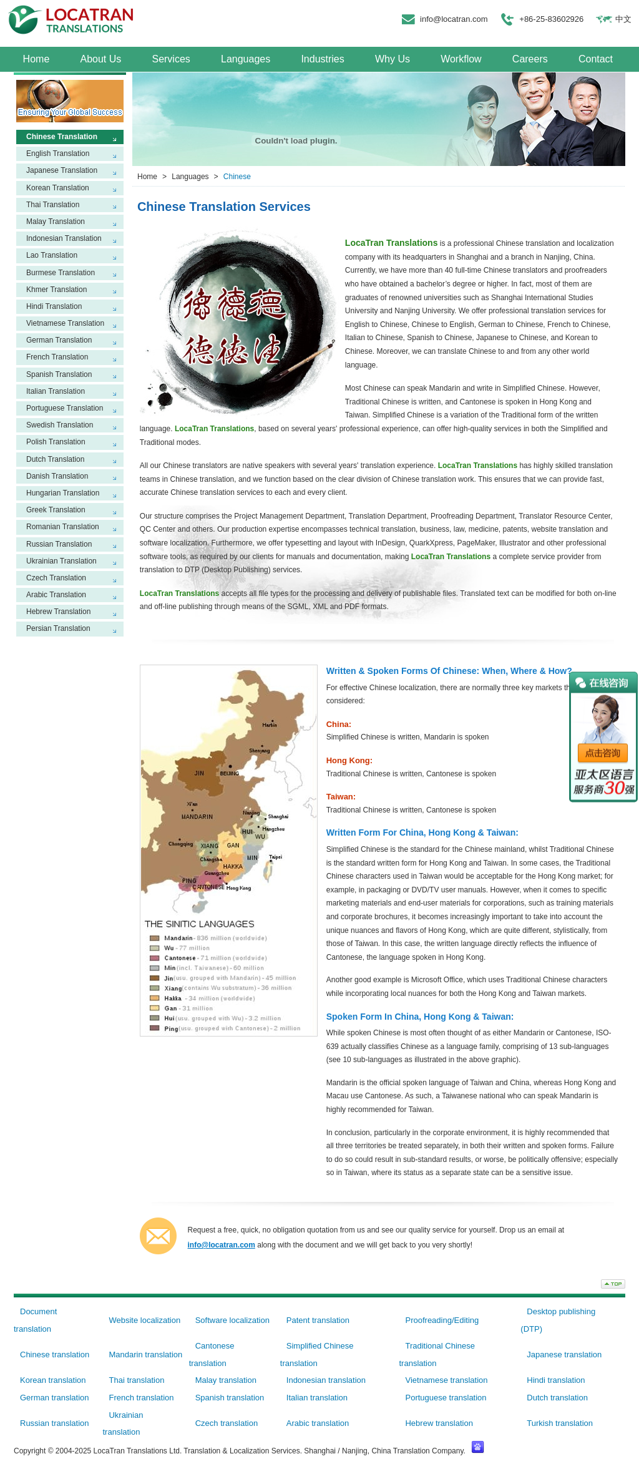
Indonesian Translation (64, 238)
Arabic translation (317, 1423)
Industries (322, 59)
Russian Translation (59, 544)
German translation (54, 1397)
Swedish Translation (59, 425)
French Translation (57, 357)
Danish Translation (57, 476)
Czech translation (226, 1423)
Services (171, 59)
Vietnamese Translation (65, 323)
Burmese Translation (60, 272)
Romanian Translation (62, 526)
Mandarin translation (145, 1354)
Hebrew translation (438, 1423)
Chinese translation (54, 1354)
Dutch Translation (55, 459)
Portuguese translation (445, 1397)
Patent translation (317, 1320)
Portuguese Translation (64, 408)
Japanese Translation (61, 170)
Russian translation (54, 1423)
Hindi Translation (54, 306)
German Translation (59, 340)
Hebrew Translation (58, 611)
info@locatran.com (454, 19)
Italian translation (317, 1397)
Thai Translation (52, 204)
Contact (595, 59)
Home (36, 59)
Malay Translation (55, 221)
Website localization (144, 1320)
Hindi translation (556, 1380)
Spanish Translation (59, 374)
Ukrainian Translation (61, 561)
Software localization (232, 1320)
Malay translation (225, 1380)
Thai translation (136, 1380)
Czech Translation (56, 577)
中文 (623, 19)
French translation (141, 1397)
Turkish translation (560, 1423)
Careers (530, 59)
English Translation (57, 153)
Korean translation (53, 1380)
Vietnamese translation (446, 1380)
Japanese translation (564, 1354)
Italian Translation (55, 391)
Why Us (392, 59)
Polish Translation (55, 441)
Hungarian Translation (62, 493)
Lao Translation (51, 255)
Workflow (461, 59)
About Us (100, 59)
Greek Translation (55, 509)
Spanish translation (230, 1397)
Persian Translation (58, 628)
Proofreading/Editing (442, 1320)
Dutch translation (557, 1397)
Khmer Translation (56, 289)
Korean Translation (57, 187)
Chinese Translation (61, 136)
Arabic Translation (56, 594)
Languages (245, 59)
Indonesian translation (326, 1380)
